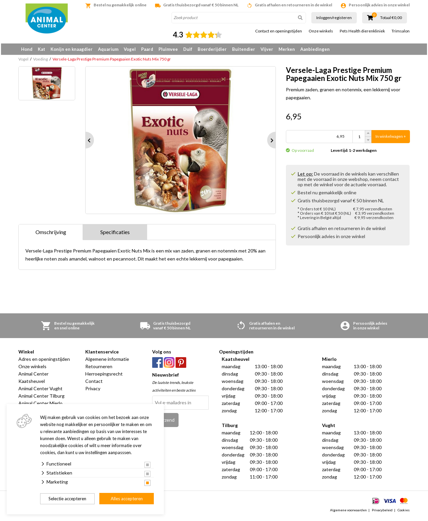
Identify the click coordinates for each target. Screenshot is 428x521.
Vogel (130, 49)
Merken (287, 49)
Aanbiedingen (315, 49)
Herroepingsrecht (104, 376)
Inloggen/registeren (334, 17)
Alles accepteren (127, 498)
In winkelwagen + (391, 138)
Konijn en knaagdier (71, 49)
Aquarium (108, 49)
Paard (147, 49)
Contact (94, 383)
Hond (26, 49)
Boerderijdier (212, 49)
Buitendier (243, 49)
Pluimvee (168, 49)
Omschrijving (50, 234)
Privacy (92, 391)
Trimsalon (401, 31)
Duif (187, 49)
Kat (41, 49)
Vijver (266, 49)
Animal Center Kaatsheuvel (33, 379)
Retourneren (98, 369)
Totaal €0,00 (391, 18)
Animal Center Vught (40, 391)
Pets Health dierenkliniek (362, 31)
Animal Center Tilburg (41, 398)
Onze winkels (321, 31)
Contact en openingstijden (278, 31)
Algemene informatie (107, 361)
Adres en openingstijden (44, 361)
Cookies (404, 512)
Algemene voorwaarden (348, 512)
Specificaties (115, 234)
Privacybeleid (382, 512)
